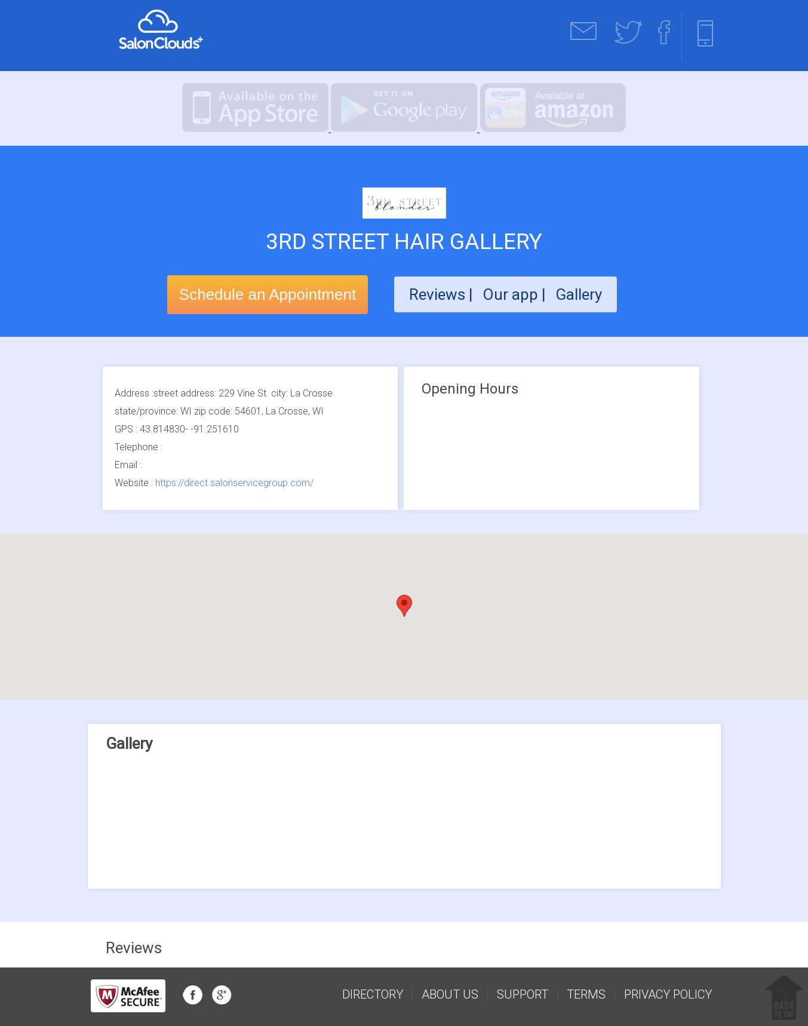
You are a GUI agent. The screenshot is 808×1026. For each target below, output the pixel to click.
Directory (372, 994)
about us (450, 994)
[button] (404, 606)
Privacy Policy (668, 994)
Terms (586, 994)
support (522, 994)
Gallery (578, 294)
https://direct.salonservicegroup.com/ (234, 483)
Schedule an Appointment (267, 294)
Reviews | (441, 294)
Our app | (516, 294)
